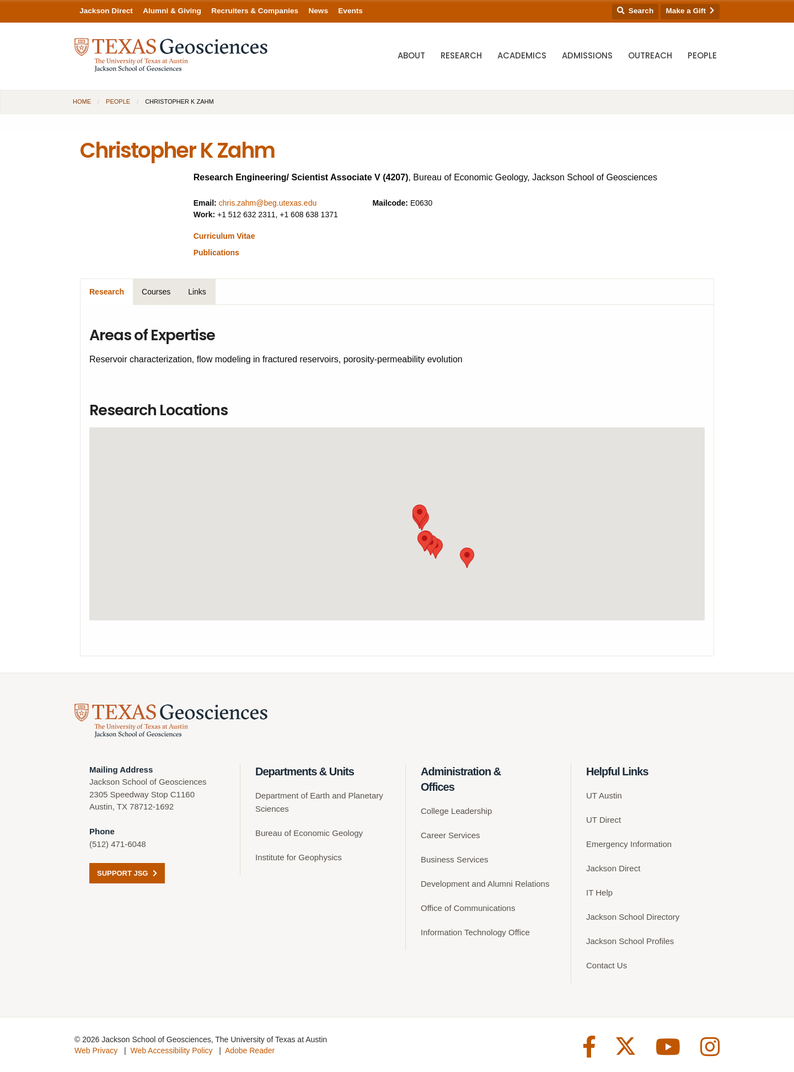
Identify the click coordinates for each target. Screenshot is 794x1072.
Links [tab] (197, 291)
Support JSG (127, 873)
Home (82, 101)
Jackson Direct (106, 11)
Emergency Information (629, 844)
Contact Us (606, 965)
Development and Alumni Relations (485, 883)
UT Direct (603, 819)
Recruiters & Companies (254, 11)
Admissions (587, 55)
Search (635, 11)
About (411, 55)
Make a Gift (690, 11)
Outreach (650, 55)
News (318, 11)
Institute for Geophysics (298, 857)
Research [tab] (106, 291)
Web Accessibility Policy (171, 1050)
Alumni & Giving (172, 11)
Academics (521, 55)
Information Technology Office (475, 932)
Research (461, 55)
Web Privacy (95, 1050)
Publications (216, 252)
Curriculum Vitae (224, 236)
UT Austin (604, 795)
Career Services (450, 835)
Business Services (455, 859)
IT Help (599, 892)
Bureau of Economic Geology (309, 833)
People (702, 55)
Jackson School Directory (632, 916)
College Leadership (456, 811)
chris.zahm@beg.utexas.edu (268, 203)
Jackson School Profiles (630, 941)
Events (350, 11)
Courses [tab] (156, 291)
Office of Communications (468, 908)
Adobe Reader (250, 1050)
